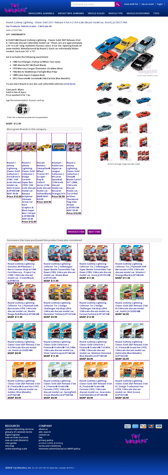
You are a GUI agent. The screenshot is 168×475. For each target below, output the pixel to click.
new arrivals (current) (16, 437)
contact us (44, 434)
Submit (118, 4)
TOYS (156, 13)
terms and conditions (50, 445)
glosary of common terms (18, 431)
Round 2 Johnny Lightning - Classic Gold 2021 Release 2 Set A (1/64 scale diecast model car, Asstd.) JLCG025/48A (24, 346)
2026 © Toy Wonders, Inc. (18, 467)
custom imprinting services (19, 429)
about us (43, 429)
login (160, 3)
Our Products (13, 26)
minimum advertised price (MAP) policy (59, 448)
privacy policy (46, 440)
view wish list (131, 3)
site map (9, 445)
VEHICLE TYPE (115, 13)
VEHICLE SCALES (96, 13)
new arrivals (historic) (16, 440)
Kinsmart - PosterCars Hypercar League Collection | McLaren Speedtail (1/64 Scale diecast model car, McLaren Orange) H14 (58, 178)
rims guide (11, 442)
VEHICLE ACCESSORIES (138, 13)
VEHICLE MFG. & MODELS (41, 13)
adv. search (45, 431)
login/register (12, 434)
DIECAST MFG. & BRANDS (71, 13)
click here (69, 83)
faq (40, 437)
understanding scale (16, 448)
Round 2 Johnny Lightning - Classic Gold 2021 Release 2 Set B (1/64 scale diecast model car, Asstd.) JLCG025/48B (131, 307)
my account (148, 3)
